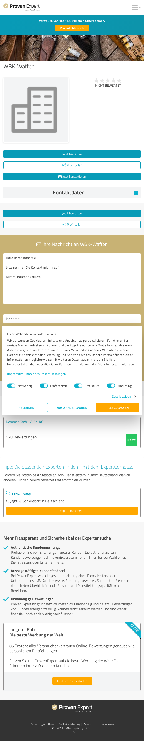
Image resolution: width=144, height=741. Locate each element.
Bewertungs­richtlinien (42, 724)
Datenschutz (90, 724)
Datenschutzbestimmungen (46, 374)
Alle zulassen (118, 407)
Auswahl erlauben (72, 407)
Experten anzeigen (72, 510)
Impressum (15, 374)
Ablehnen (26, 407)
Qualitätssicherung (69, 724)
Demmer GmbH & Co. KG (24, 421)
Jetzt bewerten (72, 154)
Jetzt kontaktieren (72, 176)
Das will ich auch (72, 28)
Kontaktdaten (96, 192)
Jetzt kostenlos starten (72, 681)
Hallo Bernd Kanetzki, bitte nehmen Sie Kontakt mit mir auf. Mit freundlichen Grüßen (72, 278)
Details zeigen (121, 396)
